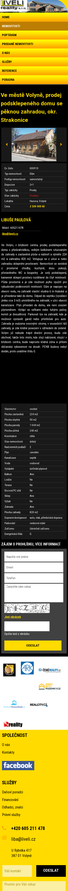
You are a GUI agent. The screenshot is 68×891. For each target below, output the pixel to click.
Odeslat (51, 870)
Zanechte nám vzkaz (33, 593)
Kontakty (8, 752)
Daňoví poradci (12, 792)
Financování (10, 800)
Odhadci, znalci (12, 807)
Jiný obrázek (12, 617)
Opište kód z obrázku (16, 634)
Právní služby (11, 815)
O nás (6, 745)
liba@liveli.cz (10, 234)
